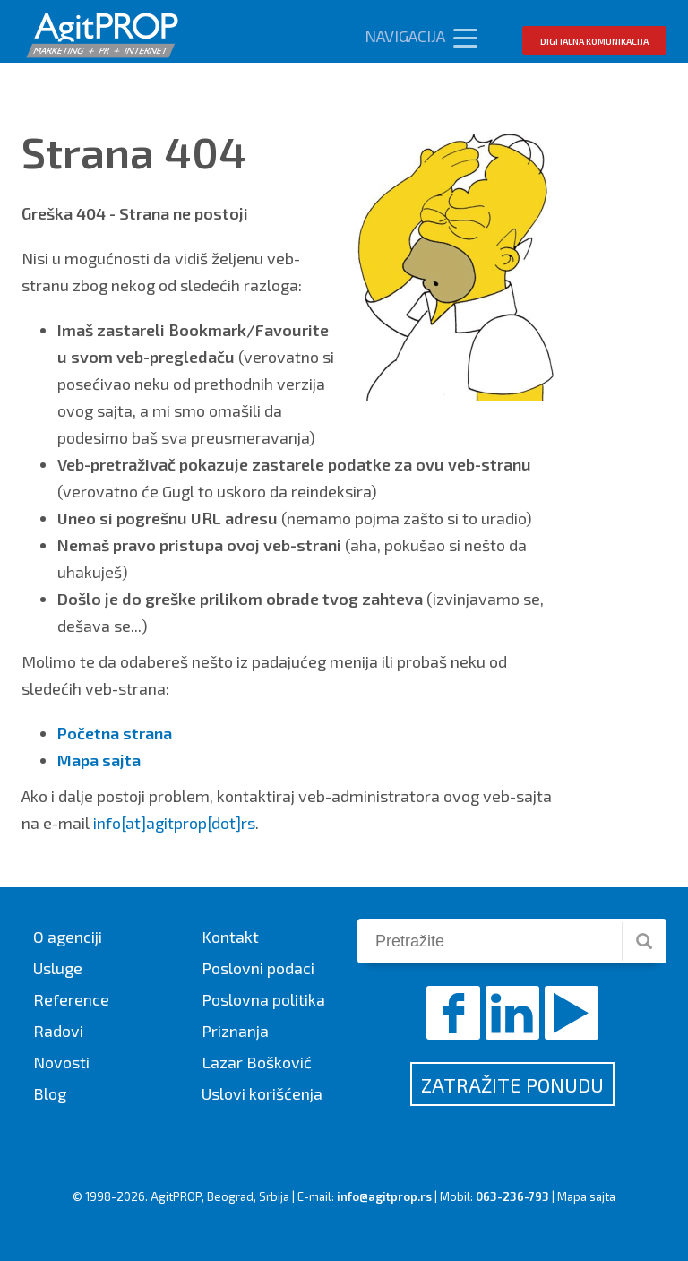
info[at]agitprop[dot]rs (174, 823)
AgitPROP (176, 1196)
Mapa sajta (586, 1196)
